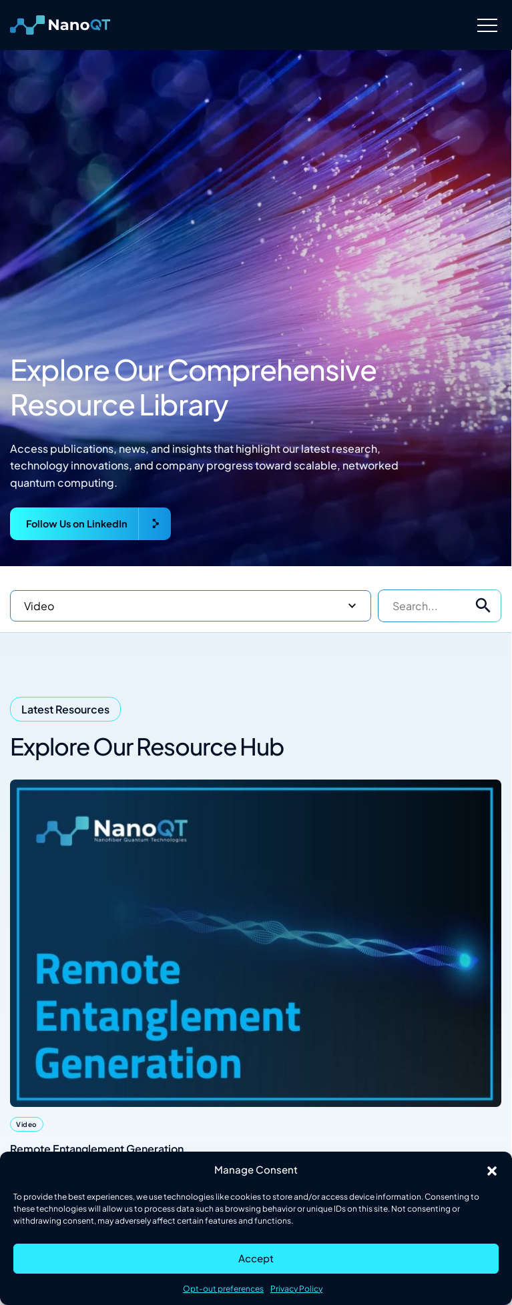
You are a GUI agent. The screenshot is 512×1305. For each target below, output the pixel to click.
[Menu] (487, 25)
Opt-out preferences (223, 1289)
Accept (256, 1258)
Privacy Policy (296, 1289)
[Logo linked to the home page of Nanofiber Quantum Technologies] (60, 25)
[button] (492, 1169)
